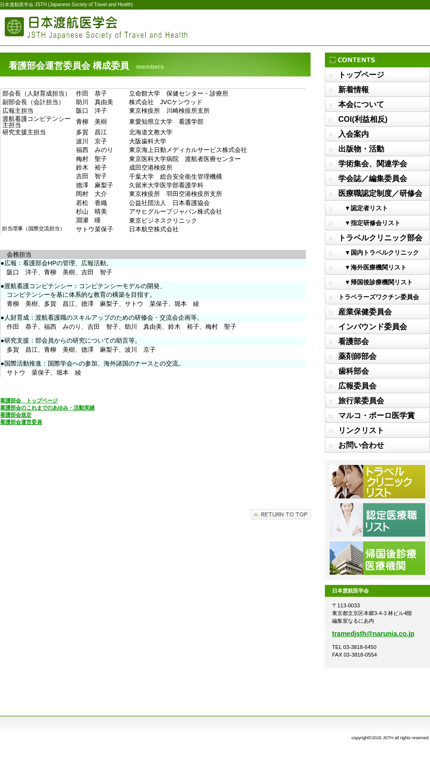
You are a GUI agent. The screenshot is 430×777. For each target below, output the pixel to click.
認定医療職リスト (377, 520)
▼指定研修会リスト (369, 223)
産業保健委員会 (365, 312)
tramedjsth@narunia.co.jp (373, 633)
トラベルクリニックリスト (377, 481)
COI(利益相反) (362, 119)
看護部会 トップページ (29, 400)
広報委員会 (357, 386)
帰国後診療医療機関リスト (377, 558)
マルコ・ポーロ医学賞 (376, 415)
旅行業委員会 (361, 401)
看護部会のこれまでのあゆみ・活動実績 (47, 407)
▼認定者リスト (363, 208)
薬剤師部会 (357, 356)
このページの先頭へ (281, 514)
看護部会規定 (16, 415)
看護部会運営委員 (21, 422)
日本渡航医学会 (95, 27)
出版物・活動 (361, 149)
